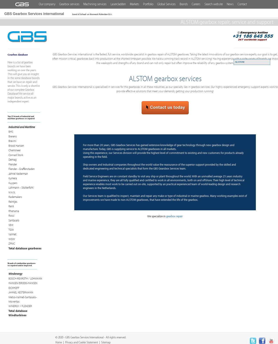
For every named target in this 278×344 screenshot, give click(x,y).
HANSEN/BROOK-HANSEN (22, 283)
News (230, 4)
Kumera (12, 178)
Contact (242, 4)
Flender (12, 164)
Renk (11, 206)
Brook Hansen (16, 146)
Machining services (95, 4)
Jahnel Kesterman (18, 174)
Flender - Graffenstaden (21, 169)
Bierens (12, 136)
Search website (213, 4)
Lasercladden (118, 4)
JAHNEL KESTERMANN (20, 292)
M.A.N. (11, 192)
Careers (196, 4)
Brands (184, 4)
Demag (12, 159)
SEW (10, 225)
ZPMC (11, 243)
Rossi (11, 215)
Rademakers (15, 197)
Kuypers (12, 183)
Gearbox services (69, 4)
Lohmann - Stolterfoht (20, 187)
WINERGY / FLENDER (20, 306)
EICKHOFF (13, 288)
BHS (10, 131)
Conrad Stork (15, 155)
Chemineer (14, 150)
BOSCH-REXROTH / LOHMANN (25, 278)
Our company (47, 4)
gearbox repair (174, 216)
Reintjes (12, 202)
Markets (134, 4)
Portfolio (148, 4)
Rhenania (13, 211)
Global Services (166, 4)
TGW (11, 230)
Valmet (12, 234)
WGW (11, 239)
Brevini (12, 141)
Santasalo (13, 220)
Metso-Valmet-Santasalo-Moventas (22, 299)
